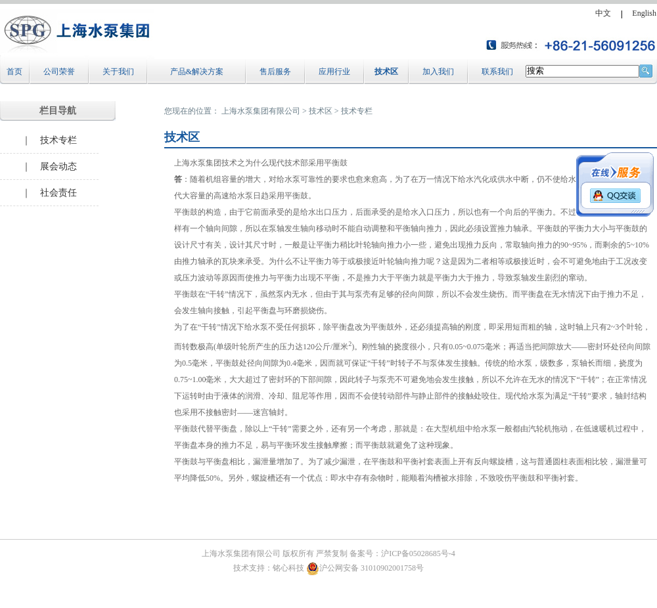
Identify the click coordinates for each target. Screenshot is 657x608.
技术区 (386, 71)
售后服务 (275, 71)
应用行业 (334, 71)
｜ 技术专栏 (49, 140)
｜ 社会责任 (49, 193)
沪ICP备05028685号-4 (418, 553)
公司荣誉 (59, 71)
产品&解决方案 (196, 71)
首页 (14, 71)
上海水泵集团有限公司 (260, 111)
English (644, 13)
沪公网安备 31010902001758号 (365, 568)
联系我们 (497, 71)
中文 (603, 13)
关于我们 (118, 71)
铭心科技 (288, 568)
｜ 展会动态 (49, 166)
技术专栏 (357, 111)
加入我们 (438, 71)
